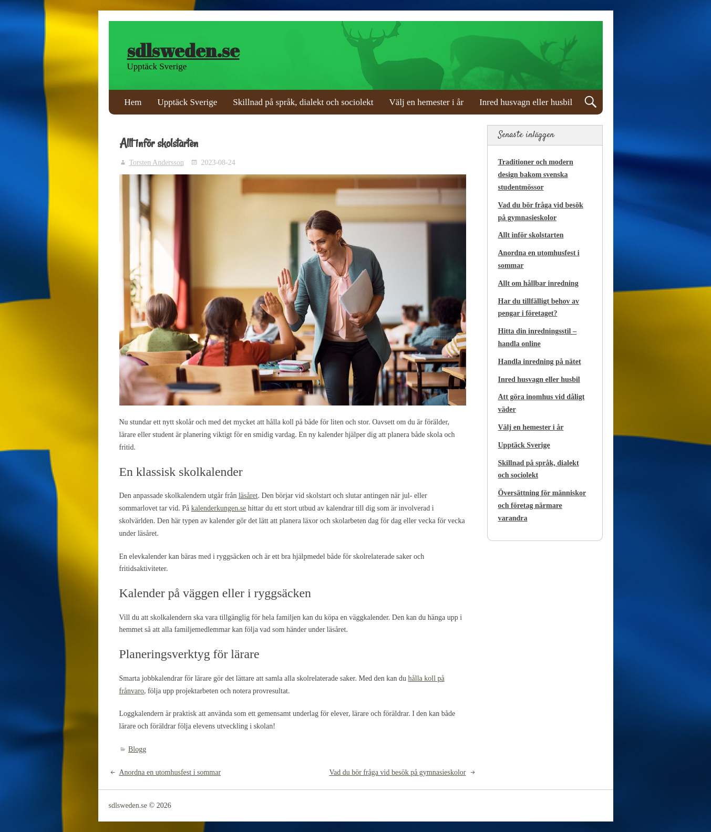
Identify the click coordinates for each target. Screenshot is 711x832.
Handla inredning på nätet (539, 362)
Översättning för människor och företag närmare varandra (542, 505)
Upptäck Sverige (188, 102)
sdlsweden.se (183, 50)
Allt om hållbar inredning (538, 283)
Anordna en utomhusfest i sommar (170, 772)
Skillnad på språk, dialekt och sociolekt (303, 102)
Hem (133, 102)
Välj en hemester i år (426, 102)
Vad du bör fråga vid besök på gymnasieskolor (397, 772)
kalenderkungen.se (218, 508)
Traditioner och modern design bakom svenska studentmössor (535, 174)
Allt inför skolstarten (531, 235)
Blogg (137, 749)
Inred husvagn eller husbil (525, 102)
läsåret (248, 496)
